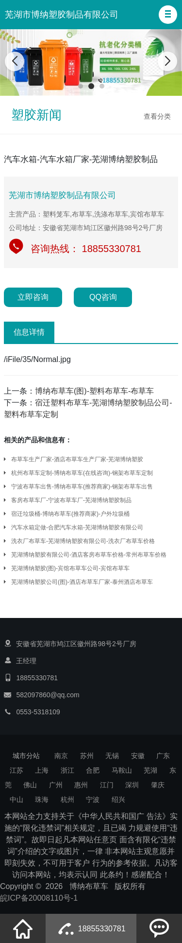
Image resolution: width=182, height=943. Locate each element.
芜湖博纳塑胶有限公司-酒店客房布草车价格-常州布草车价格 (88, 554)
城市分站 (26, 756)
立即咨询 (33, 297)
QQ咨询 (103, 297)
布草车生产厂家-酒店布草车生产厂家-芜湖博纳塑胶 (77, 459)
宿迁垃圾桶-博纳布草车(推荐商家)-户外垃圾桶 (70, 513)
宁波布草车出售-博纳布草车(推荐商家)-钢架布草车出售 (82, 486)
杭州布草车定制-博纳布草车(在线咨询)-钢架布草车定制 (82, 473)
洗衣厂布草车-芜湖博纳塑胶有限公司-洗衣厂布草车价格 (83, 541)
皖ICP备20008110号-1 (39, 898)
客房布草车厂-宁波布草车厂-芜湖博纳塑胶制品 (71, 500)
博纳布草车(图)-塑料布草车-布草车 (94, 391)
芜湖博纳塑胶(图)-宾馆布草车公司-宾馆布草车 (70, 568)
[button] (168, 14)
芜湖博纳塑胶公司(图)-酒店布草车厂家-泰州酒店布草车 (82, 582)
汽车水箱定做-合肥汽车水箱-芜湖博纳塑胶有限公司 (77, 527)
